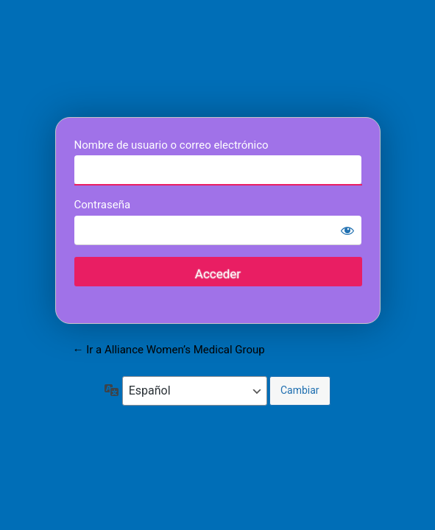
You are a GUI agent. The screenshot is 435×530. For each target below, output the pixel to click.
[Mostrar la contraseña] (347, 230)
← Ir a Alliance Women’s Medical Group (169, 349)
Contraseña (102, 204)
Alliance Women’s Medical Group (217, 60)
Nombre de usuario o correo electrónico (171, 145)
